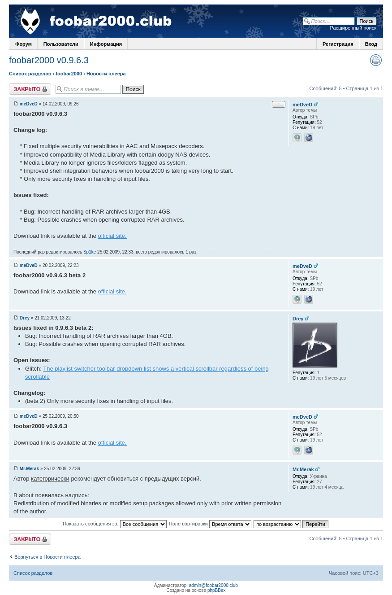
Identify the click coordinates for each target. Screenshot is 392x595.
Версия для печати (376, 60)
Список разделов (30, 73)
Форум (23, 44)
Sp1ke (89, 251)
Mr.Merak (29, 468)
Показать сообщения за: (115, 523)
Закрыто (30, 89)
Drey (25, 317)
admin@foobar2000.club (213, 585)
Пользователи (60, 44)
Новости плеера (106, 73)
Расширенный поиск (353, 28)
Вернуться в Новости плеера (47, 557)
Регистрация (338, 44)
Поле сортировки (210, 523)
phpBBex (216, 590)
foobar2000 (69, 73)
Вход (371, 44)
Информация (106, 44)
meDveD (29, 103)
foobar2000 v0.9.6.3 (49, 60)
